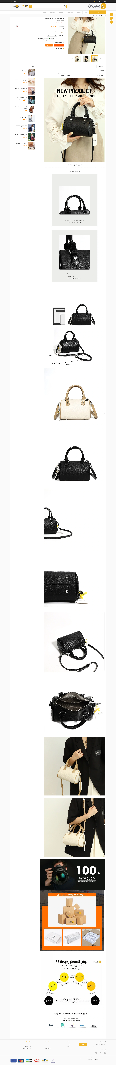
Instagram (96, 1052)
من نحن (69, 1044)
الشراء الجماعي (70, 12)
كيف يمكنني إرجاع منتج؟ (27, 1046)
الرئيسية (86, 12)
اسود (60, 31)
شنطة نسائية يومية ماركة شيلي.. (21, 143)
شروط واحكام (49, 1044)
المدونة (44, 12)
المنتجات (79, 12)
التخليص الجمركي (48, 1048)
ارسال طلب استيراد (59, 22)
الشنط (98, 15)
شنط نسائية (95, 15)
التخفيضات (61, 12)
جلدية (92, 15)
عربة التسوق (22, 6)
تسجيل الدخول (96, 1)
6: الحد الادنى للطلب (59, 42)
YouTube (104, 1052)
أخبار (84, 1057)
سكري (60, 35)
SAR (59, 26)
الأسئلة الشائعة (29, 1044)
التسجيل (101, 1)
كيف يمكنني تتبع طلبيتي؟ (27, 1048)
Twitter (100, 1052)
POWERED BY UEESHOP (93, 1059)
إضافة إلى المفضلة (59, 48)
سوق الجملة (52, 12)
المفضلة (13, 6)
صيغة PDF (15, 26)
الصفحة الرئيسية (101, 15)
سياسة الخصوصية (48, 1046)
